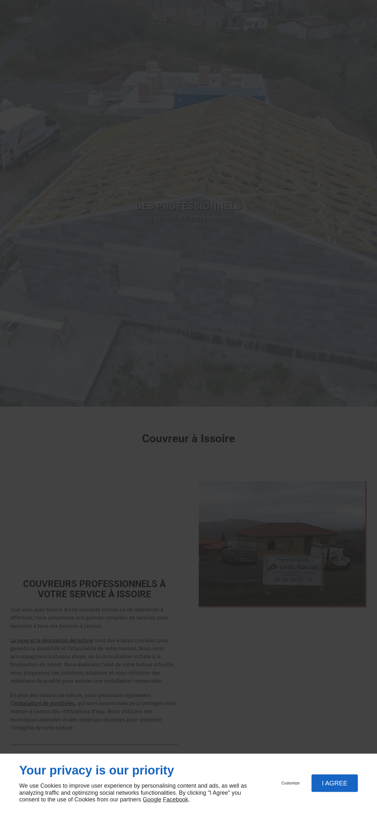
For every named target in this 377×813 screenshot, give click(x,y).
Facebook (175, 799)
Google (152, 799)
